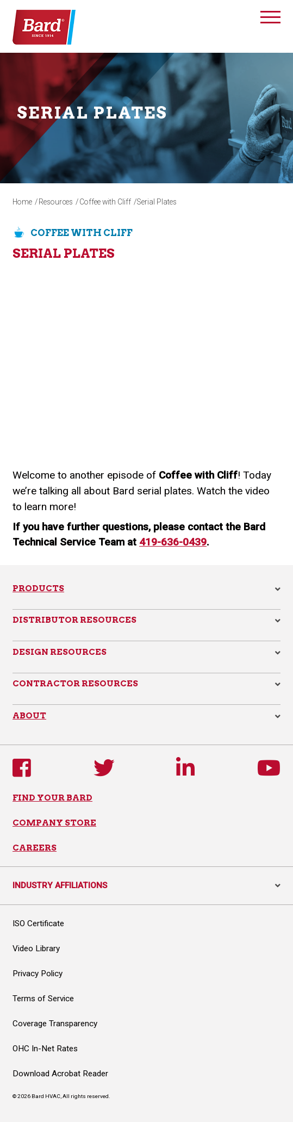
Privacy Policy (38, 973)
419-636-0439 (173, 542)
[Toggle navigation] (270, 19)
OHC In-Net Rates (45, 1048)
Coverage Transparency (55, 1023)
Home (22, 201)
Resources (56, 201)
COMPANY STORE (54, 822)
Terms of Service (43, 998)
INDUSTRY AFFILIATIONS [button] (146, 885)
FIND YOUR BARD (52, 797)
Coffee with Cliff (105, 201)
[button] (277, 589)
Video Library (36, 948)
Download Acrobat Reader (60, 1073)
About (29, 715)
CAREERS (35, 847)
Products (38, 588)
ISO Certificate (38, 923)
